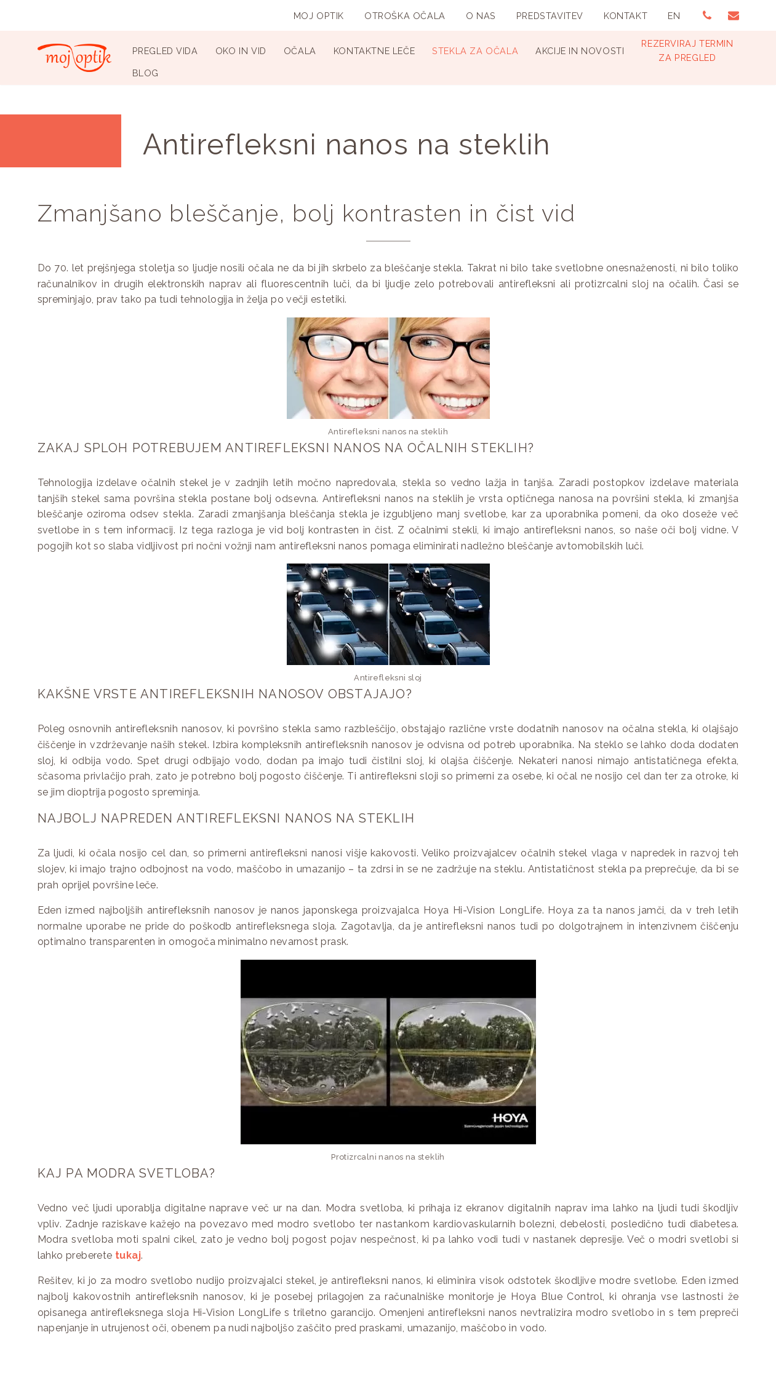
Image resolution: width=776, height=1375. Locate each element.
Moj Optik (319, 15)
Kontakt (625, 15)
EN (674, 15)
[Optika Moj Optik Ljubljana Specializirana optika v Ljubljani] (74, 58)
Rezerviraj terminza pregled (687, 50)
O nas (481, 15)
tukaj (128, 1255)
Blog (145, 73)
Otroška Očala (405, 15)
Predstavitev (549, 15)
